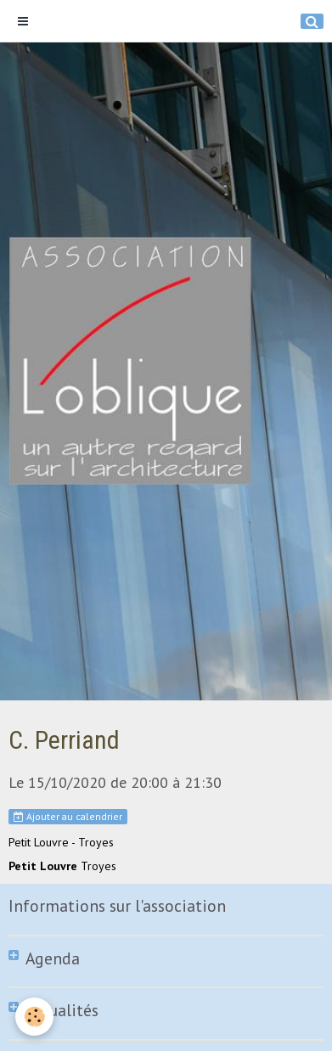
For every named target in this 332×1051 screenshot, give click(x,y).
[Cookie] (34, 1017)
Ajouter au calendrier (68, 816)
